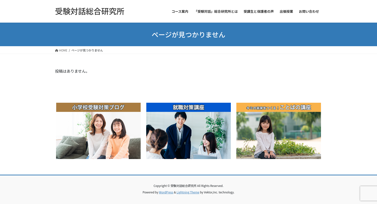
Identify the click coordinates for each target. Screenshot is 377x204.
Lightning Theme (187, 192)
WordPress (166, 192)
